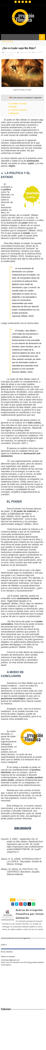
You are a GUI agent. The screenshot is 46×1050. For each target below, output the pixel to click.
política (10, 55)
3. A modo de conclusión (17, 110)
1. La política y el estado (17, 104)
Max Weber (38, 52)
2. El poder (12, 107)
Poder (4, 55)
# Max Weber (22, 900)
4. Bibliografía (13, 113)
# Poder (32, 900)
